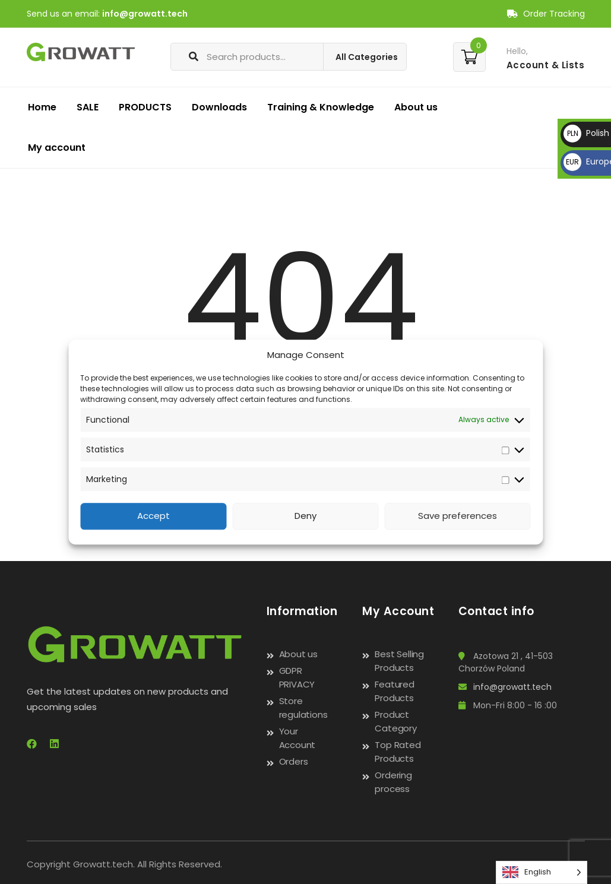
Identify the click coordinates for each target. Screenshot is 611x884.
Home (42, 107)
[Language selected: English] (541, 872)
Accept (153, 516)
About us (416, 107)
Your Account (297, 738)
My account (57, 147)
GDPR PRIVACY (297, 677)
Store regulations (303, 708)
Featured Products (394, 691)
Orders (293, 761)
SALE (88, 107)
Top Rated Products (397, 752)
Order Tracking (546, 14)
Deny (305, 516)
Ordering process (393, 782)
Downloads (219, 107)
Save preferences (457, 516)
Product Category (395, 721)
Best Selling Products (399, 661)
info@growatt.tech (145, 14)
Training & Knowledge (320, 107)
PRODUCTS (145, 107)
